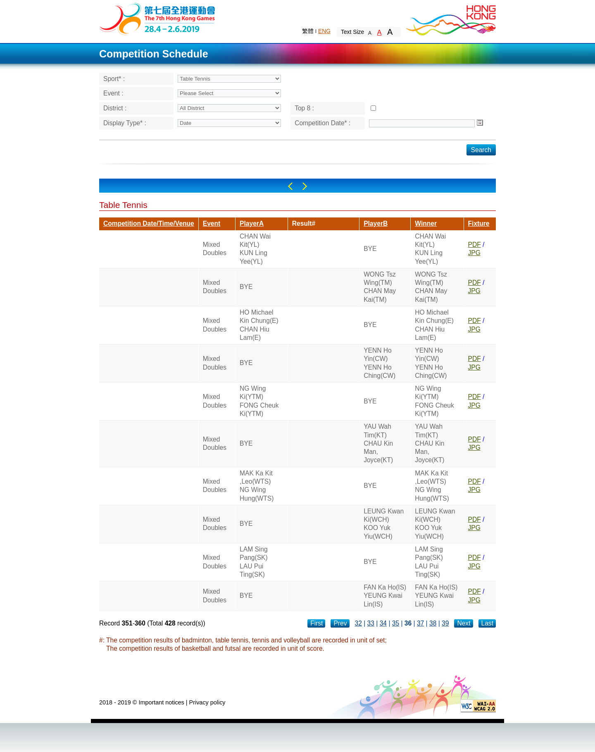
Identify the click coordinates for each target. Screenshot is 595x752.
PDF (474, 244)
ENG (324, 31)
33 (370, 623)
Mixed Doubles (214, 248)
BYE (370, 248)
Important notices (161, 702)
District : (114, 108)
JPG (474, 252)
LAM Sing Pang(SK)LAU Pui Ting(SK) (254, 562)
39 (445, 623)
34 (383, 623)
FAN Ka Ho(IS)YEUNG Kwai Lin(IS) (385, 596)
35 (395, 623)
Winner (426, 223)
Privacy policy (207, 702)
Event (211, 223)
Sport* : (114, 78)
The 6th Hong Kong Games (157, 18)
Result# (303, 223)
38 (432, 623)
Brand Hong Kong (450, 18)
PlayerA (252, 223)
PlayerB (376, 223)
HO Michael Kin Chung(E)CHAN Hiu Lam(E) (259, 325)
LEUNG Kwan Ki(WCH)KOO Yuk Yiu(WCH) (384, 524)
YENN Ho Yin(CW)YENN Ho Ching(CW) (379, 363)
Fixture (479, 223)
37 (420, 623)
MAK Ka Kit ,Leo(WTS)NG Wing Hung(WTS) (257, 486)
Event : (113, 93)
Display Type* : (124, 123)
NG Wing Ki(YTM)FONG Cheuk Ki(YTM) (259, 401)
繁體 (308, 31)
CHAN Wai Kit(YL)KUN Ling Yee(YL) (255, 249)
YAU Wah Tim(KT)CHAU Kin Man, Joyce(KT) (378, 443)
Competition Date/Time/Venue (148, 223)
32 (358, 623)
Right (304, 186)
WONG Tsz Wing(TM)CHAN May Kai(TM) (380, 287)
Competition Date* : (322, 123)
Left (290, 186)
